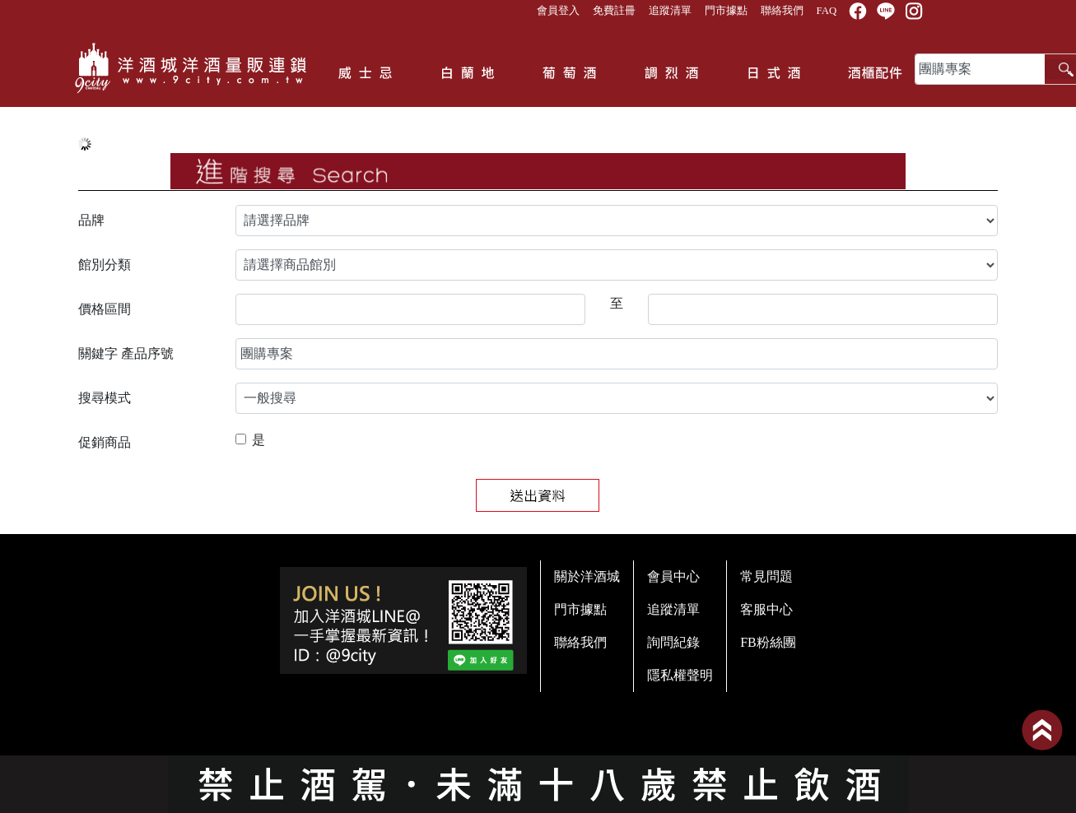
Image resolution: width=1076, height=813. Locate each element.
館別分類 (104, 265)
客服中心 (766, 609)
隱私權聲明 (680, 675)
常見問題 (766, 576)
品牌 (91, 220)
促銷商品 (104, 442)
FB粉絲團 (768, 642)
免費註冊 (614, 10)
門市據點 (726, 10)
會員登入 (558, 10)
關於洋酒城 (587, 576)
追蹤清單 (670, 10)
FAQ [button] (827, 10)
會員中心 (673, 576)
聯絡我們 (782, 10)
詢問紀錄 (673, 642)
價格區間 (104, 309)
